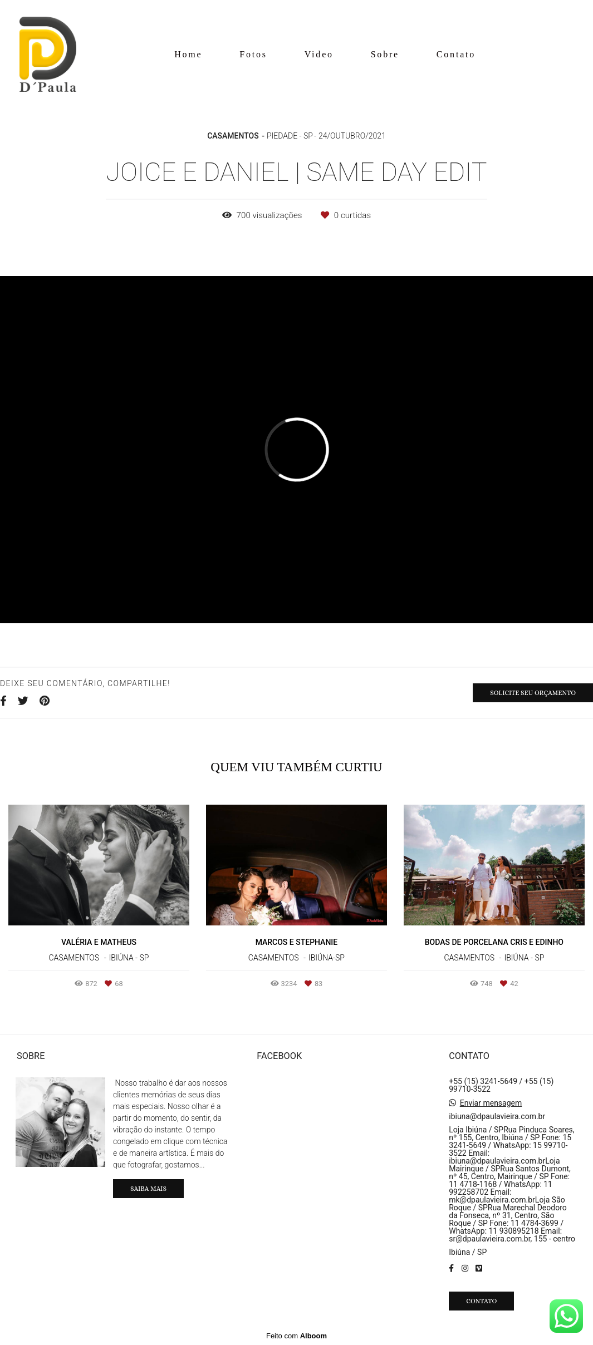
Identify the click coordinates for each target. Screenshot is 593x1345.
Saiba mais (148, 1189)
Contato (456, 54)
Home (188, 54)
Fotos (253, 54)
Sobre (385, 54)
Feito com (296, 1336)
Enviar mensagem (491, 1103)
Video (319, 54)
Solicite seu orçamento (533, 693)
